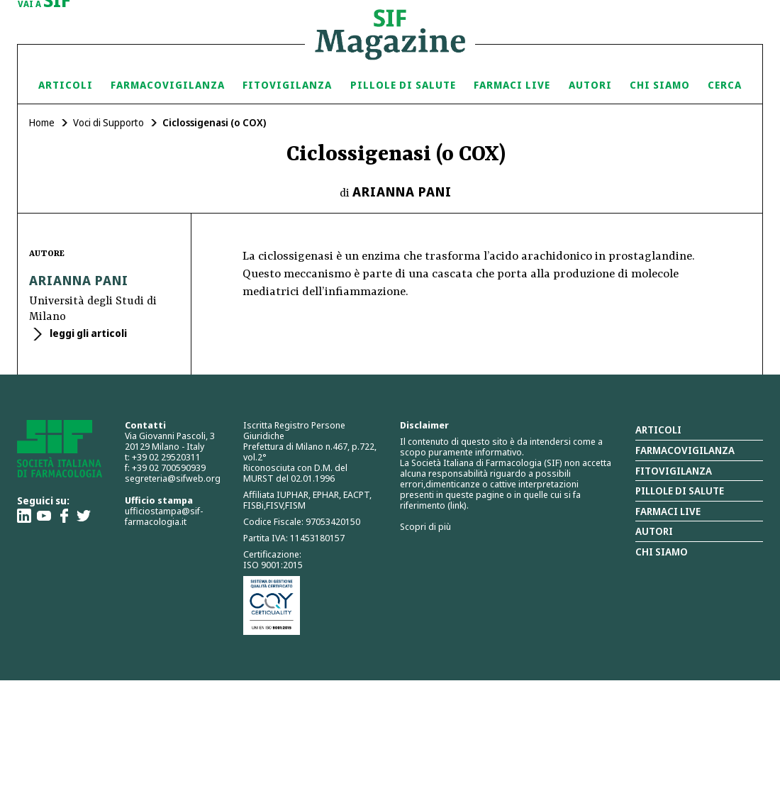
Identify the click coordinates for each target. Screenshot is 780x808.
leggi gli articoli (87, 333)
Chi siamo (660, 85)
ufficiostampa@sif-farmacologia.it (164, 516)
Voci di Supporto (108, 122)
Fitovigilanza (287, 85)
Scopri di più (425, 526)
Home (42, 122)
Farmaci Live (512, 85)
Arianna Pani (402, 191)
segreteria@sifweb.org (173, 478)
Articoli (65, 85)
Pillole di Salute (403, 85)
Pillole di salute (679, 490)
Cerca (725, 85)
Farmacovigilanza (168, 85)
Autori (590, 85)
